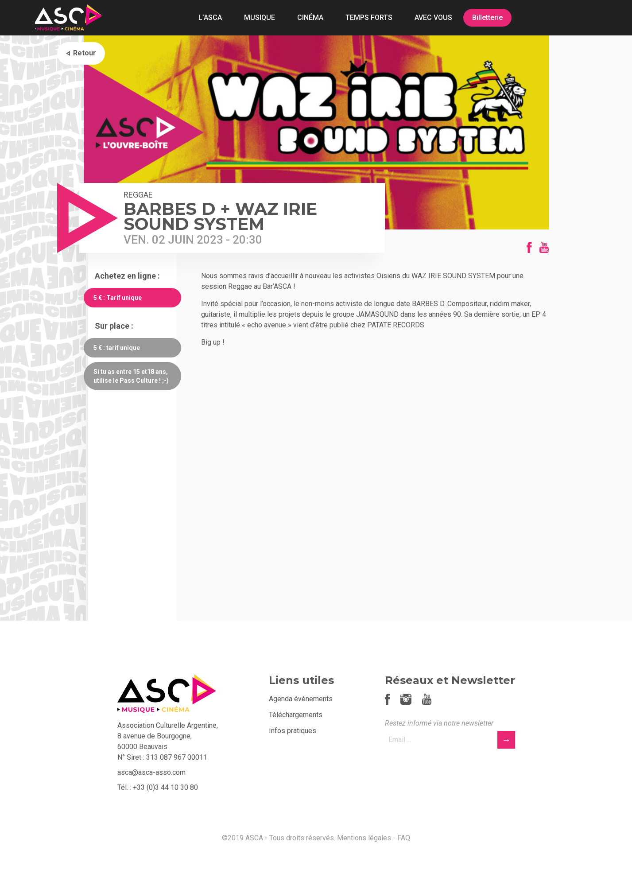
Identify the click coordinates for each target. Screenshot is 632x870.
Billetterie (487, 17)
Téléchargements (295, 715)
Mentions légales (364, 838)
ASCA (68, 17)
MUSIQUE (259, 17)
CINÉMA (310, 17)
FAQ (403, 838)
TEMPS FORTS (368, 17)
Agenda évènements (301, 699)
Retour (84, 53)
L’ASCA (210, 17)
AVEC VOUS (433, 17)
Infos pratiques (292, 730)
